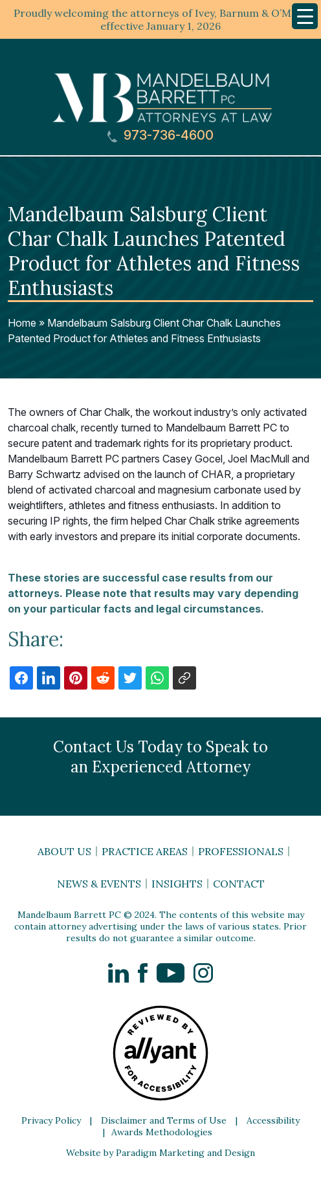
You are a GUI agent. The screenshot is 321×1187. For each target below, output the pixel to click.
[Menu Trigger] (305, 16)
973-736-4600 (160, 135)
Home (22, 322)
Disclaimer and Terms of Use (164, 1120)
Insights (177, 883)
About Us (64, 851)
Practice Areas (145, 851)
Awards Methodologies (161, 1132)
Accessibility (273, 1120)
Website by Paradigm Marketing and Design (160, 1153)
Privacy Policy (51, 1120)
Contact (239, 883)
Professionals (240, 851)
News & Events (99, 883)
